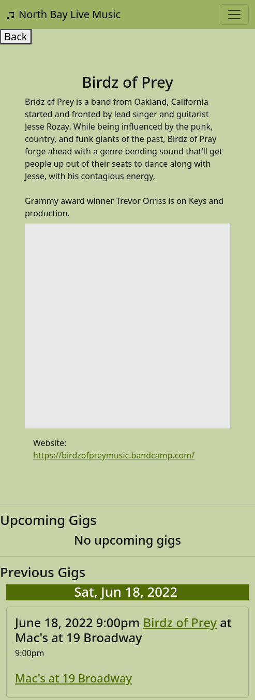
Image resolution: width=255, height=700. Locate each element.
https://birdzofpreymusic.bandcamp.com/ (113, 455)
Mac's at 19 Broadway (73, 678)
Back (15, 36)
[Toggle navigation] (234, 14)
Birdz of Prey (180, 622)
